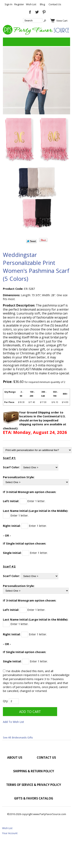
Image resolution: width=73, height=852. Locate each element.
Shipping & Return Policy (33, 771)
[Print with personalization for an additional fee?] (37, 450)
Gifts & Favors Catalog (33, 798)
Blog (42, 4)
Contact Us (55, 4)
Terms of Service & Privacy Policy (33, 785)
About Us (14, 757)
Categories (8, 42)
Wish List (31, 4)
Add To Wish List (13, 722)
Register (19, 4)
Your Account (9, 833)
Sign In (8, 4)
